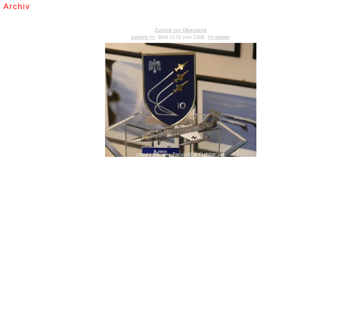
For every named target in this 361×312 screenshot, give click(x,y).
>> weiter (219, 37)
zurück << (143, 37)
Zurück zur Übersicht (180, 30)
